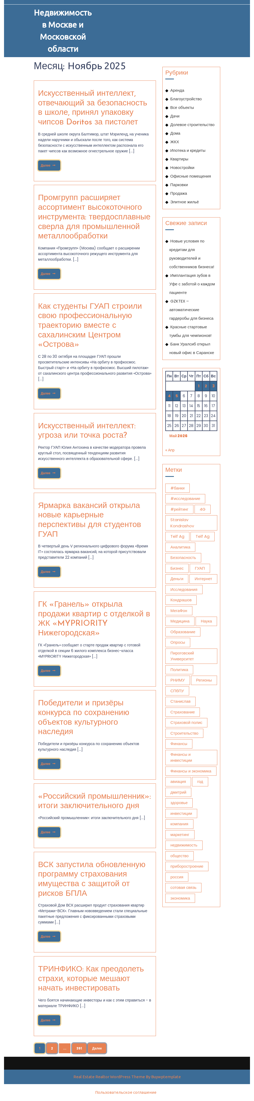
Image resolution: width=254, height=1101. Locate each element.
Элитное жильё (184, 202)
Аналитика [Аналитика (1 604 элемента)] (180, 547)
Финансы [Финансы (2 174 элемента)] (178, 743)
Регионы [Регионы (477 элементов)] (204, 680)
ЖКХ (174, 142)
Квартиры (179, 159)
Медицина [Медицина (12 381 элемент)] (179, 621)
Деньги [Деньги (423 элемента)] (176, 578)
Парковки (179, 184)
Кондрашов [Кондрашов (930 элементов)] (181, 600)
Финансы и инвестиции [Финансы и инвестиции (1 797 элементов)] (181, 757)
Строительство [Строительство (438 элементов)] (184, 733)
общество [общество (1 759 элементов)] (179, 856)
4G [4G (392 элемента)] (203, 509)
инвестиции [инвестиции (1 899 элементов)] (181, 813)
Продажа (178, 193)
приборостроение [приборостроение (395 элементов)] (186, 866)
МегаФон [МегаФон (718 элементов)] (178, 610)
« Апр (170, 450)
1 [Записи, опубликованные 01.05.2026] (198, 386)
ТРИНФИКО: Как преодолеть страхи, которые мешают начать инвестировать (91, 979)
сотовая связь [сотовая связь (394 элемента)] (183, 887)
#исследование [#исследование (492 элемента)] (185, 498)
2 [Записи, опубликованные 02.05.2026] (206, 386)
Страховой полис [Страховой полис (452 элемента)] (186, 722)
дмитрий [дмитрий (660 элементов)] (178, 792)
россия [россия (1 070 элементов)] (176, 877)
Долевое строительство (192, 124)
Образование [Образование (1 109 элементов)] (182, 632)
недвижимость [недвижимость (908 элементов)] (183, 845)
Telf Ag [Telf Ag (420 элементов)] (203, 536)
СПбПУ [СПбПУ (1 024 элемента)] (177, 691)
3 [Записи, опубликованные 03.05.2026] (213, 386)
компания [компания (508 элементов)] (179, 824)
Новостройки (182, 167)
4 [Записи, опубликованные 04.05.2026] (169, 396)
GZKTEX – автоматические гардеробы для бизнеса (191, 309)
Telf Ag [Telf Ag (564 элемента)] (177, 536)
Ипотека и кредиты (188, 150)
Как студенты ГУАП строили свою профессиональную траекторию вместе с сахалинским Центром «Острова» (90, 326)
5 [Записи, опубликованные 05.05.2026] (176, 396)
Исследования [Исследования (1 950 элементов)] (183, 589)
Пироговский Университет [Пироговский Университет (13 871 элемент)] (182, 656)
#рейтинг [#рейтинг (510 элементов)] (179, 509)
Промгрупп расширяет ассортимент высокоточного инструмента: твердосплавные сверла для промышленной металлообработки (94, 217)
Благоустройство (186, 99)
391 (79, 1048)
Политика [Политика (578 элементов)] (179, 669)
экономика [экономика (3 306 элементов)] (180, 898)
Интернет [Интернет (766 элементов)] (203, 578)
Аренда (177, 90)
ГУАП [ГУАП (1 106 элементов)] (200, 568)
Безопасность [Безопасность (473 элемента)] (183, 557)
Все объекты (182, 107)
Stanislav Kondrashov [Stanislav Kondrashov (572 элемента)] (182, 523)
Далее (48, 164)
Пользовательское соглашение (125, 1092)
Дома (175, 133)
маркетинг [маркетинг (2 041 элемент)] (179, 834)
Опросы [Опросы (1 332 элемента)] (177, 642)
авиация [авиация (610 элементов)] (178, 781)
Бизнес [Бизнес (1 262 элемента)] (177, 568)
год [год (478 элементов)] (200, 781)
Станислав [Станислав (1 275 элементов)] (180, 701)
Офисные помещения (190, 176)
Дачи (175, 116)
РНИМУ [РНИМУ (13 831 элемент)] (177, 680)
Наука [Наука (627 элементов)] (206, 621)
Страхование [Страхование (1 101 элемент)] (182, 712)
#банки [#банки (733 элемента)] (177, 488)
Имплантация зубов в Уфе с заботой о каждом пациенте (192, 284)
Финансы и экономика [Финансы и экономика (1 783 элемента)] (190, 771)
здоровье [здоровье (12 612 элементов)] (179, 802)
